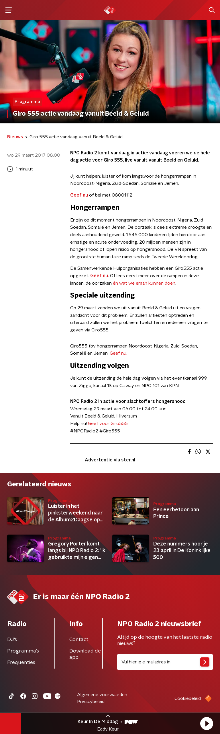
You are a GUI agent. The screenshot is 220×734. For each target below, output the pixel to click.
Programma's (23, 651)
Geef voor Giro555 (108, 423)
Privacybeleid (91, 701)
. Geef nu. (117, 353)
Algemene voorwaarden (102, 694)
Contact (79, 639)
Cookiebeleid (187, 698)
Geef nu (79, 195)
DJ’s (12, 639)
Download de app (85, 654)
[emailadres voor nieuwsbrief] (165, 662)
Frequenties (21, 662)
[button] (206, 723)
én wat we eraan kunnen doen (144, 283)
